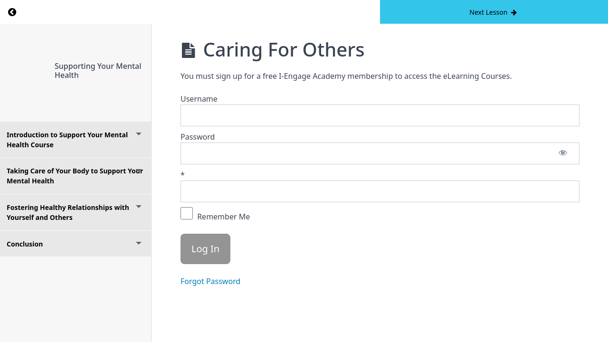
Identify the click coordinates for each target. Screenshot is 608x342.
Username (199, 99)
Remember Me (215, 214)
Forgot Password (210, 281)
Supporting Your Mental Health (98, 70)
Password (197, 137)
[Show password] (563, 153)
